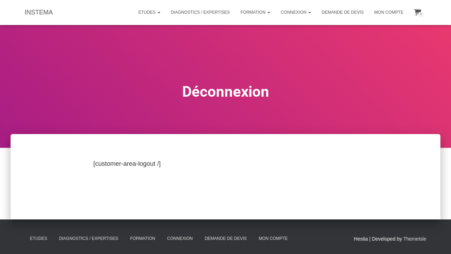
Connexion (296, 12)
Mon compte (388, 12)
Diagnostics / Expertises (200, 12)
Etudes (149, 12)
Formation (255, 12)
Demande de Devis (343, 12)
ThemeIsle (414, 239)
